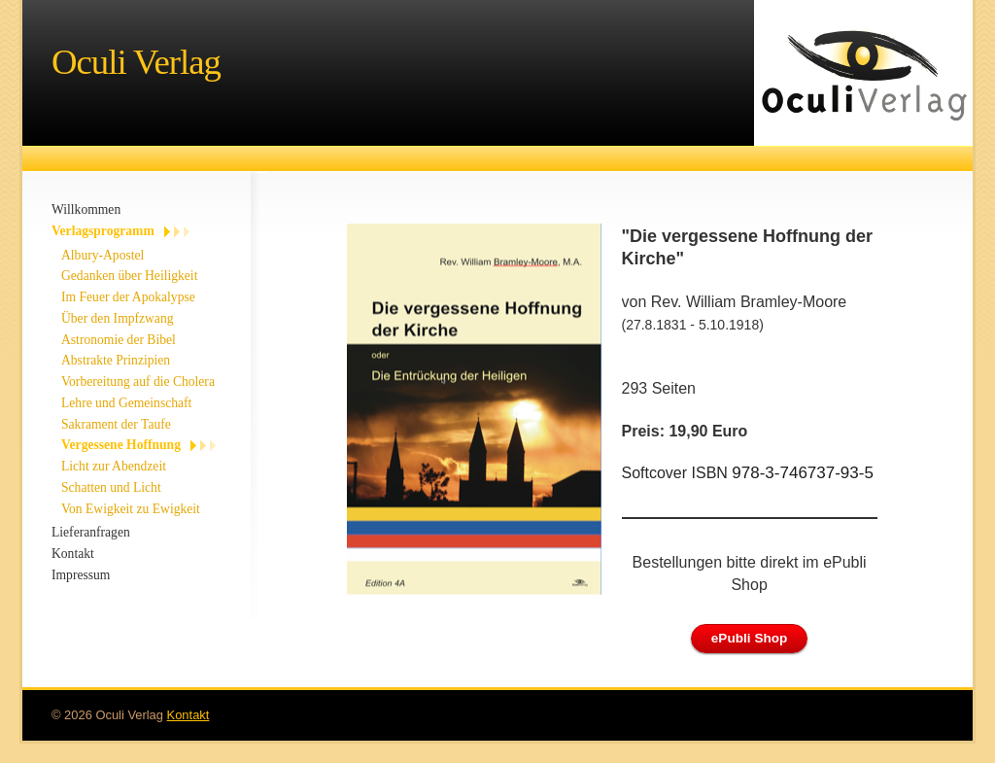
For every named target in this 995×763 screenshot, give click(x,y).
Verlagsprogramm (102, 231)
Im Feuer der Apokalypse (128, 297)
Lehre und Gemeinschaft (126, 403)
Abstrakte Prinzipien (115, 360)
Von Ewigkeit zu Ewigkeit (130, 509)
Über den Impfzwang (117, 318)
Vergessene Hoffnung (121, 444)
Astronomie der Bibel (118, 339)
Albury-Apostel (102, 255)
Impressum (80, 575)
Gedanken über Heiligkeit (129, 275)
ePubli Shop (749, 638)
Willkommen (85, 209)
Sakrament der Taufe (116, 424)
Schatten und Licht (111, 487)
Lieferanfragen (90, 532)
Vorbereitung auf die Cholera (138, 381)
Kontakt (72, 553)
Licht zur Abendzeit (113, 466)
